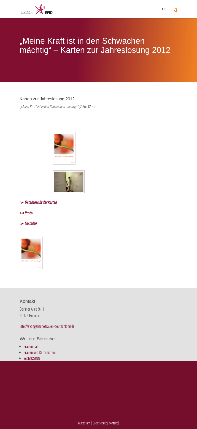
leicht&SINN (32, 358)
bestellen (28, 223)
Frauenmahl (31, 346)
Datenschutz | (100, 422)
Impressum (84, 422)
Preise (26, 213)
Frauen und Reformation (40, 352)
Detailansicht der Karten (38, 202)
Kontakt (113, 422)
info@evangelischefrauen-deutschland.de (47, 326)
